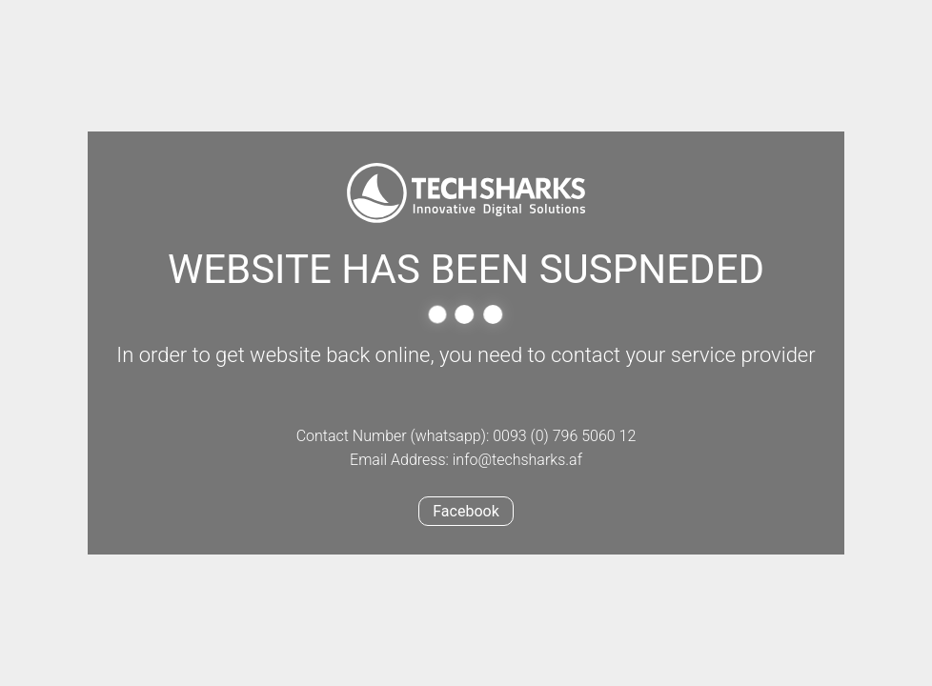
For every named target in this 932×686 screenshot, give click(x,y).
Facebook (465, 511)
